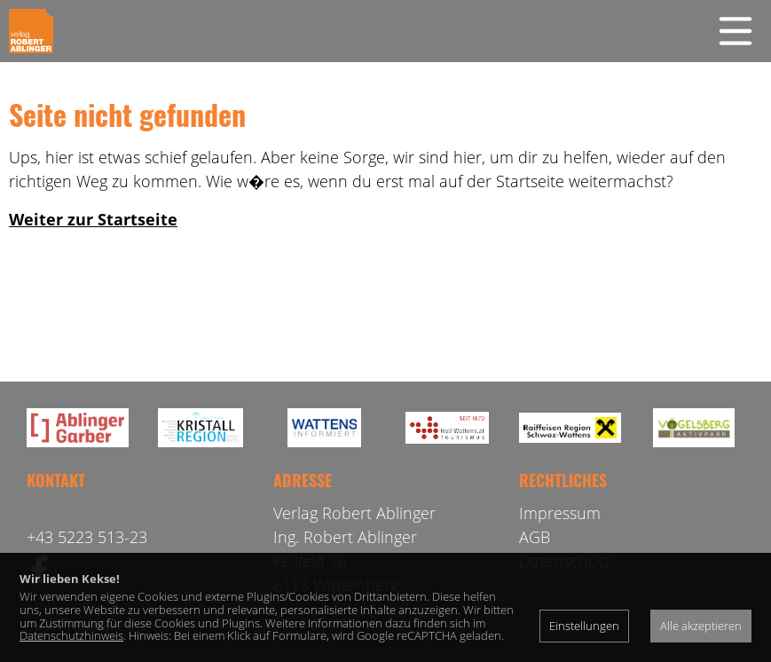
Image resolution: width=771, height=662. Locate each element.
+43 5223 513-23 (87, 537)
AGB (534, 537)
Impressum (560, 513)
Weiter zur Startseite (93, 219)
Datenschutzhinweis (71, 635)
